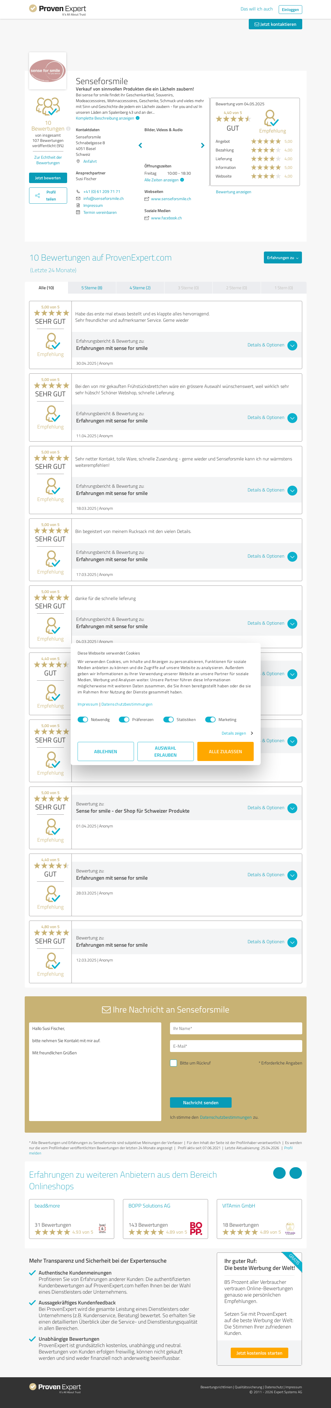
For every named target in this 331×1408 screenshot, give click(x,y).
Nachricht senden (201, 1102)
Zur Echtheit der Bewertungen (48, 159)
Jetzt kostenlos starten (259, 1352)
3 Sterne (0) (188, 288)
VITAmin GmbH (238, 1205)
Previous (140, 146)
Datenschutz (274, 1386)
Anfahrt (90, 161)
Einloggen (290, 9)
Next (203, 146)
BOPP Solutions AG (149, 1205)
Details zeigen (234, 733)
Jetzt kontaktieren (275, 24)
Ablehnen (105, 751)
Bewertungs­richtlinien (216, 1386)
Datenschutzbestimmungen (127, 704)
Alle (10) (46, 287)
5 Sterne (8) (91, 288)
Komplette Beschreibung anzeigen (107, 118)
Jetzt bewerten (48, 177)
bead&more (47, 1205)
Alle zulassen (225, 751)
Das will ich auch (257, 9)
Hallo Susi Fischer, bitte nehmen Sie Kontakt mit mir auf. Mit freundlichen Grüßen (95, 1071)
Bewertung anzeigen (232, 191)
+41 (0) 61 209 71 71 (101, 191)
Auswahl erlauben (165, 751)
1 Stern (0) (283, 288)
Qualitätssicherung (248, 1386)
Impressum (88, 704)
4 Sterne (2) (140, 288)
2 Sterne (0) (236, 288)
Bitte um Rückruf (195, 1063)
